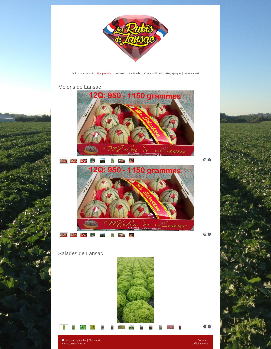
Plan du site (95, 340)
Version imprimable (74, 340)
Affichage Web (201, 343)
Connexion (203, 340)
